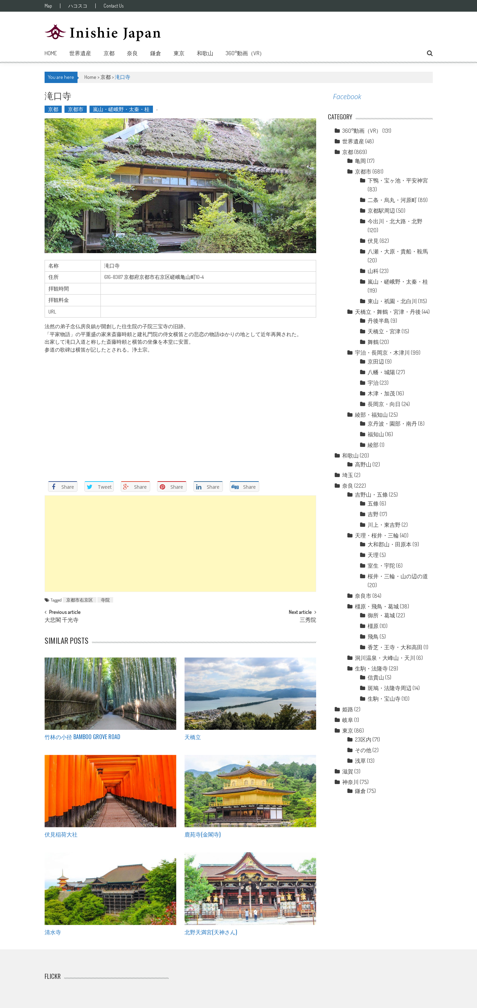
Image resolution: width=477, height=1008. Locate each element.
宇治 (373, 382)
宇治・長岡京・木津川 (382, 352)
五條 (373, 503)
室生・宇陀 (381, 565)
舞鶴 (373, 342)
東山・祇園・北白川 (392, 301)
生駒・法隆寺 (371, 668)
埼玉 (347, 475)
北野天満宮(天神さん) (210, 932)
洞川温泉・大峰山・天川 (385, 657)
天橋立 (192, 737)
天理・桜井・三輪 (377, 535)
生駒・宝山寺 (384, 698)
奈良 (132, 53)
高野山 (363, 464)
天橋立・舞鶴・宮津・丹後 (388, 311)
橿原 (373, 625)
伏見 (373, 240)
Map (48, 5)
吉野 (373, 514)
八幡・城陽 (381, 372)
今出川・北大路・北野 (395, 221)
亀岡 (360, 160)
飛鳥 (373, 636)
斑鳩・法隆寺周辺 (390, 688)
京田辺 (376, 361)
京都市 (75, 109)
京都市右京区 (79, 600)
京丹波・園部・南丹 (392, 423)
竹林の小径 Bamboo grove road (82, 737)
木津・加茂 (381, 393)
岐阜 (347, 719)
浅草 (360, 760)
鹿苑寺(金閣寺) (202, 834)
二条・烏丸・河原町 (392, 200)
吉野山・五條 (371, 494)
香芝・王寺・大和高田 (395, 647)
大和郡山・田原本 (390, 544)
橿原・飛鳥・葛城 (377, 606)
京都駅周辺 (381, 210)
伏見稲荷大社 (61, 834)
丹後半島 (379, 320)
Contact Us (113, 5)
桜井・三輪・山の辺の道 (398, 576)
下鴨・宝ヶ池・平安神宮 (398, 180)
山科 (373, 271)
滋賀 (347, 771)
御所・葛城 (381, 615)
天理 (373, 555)
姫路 (347, 709)
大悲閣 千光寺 (62, 620)
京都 (109, 53)
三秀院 (308, 620)
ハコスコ (77, 5)
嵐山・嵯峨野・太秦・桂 (121, 109)
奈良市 (363, 595)
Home (51, 53)
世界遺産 (80, 53)
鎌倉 (155, 53)
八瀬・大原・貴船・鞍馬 (398, 251)
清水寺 (53, 932)
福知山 (376, 434)
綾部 (373, 444)
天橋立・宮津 (384, 331)
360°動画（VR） (245, 53)
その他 (363, 750)
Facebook (347, 96)
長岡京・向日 (384, 404)
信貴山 (376, 677)
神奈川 (350, 782)
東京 (179, 53)
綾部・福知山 (371, 414)
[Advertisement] (180, 544)
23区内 (363, 739)
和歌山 (205, 53)
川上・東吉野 (384, 524)
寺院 (105, 600)
